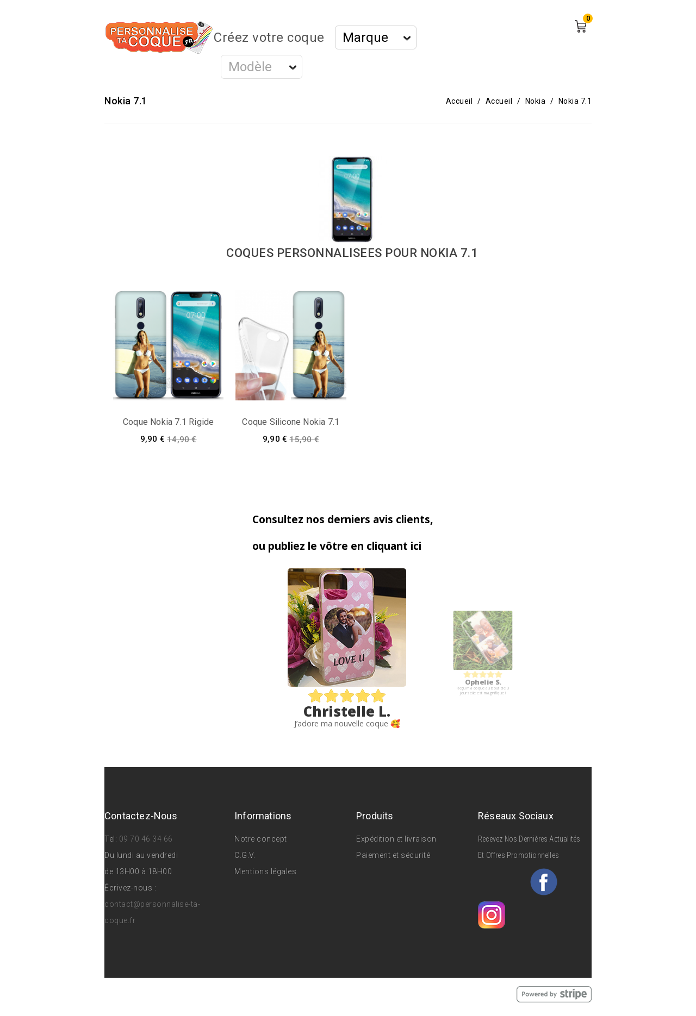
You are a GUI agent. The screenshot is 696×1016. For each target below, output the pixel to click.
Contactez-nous (141, 815)
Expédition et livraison (396, 839)
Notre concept (260, 839)
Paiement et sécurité (393, 855)
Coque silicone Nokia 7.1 (290, 422)
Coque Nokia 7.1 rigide (168, 422)
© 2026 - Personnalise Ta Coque (165, 994)
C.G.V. (244, 855)
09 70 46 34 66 (146, 839)
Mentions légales (265, 871)
